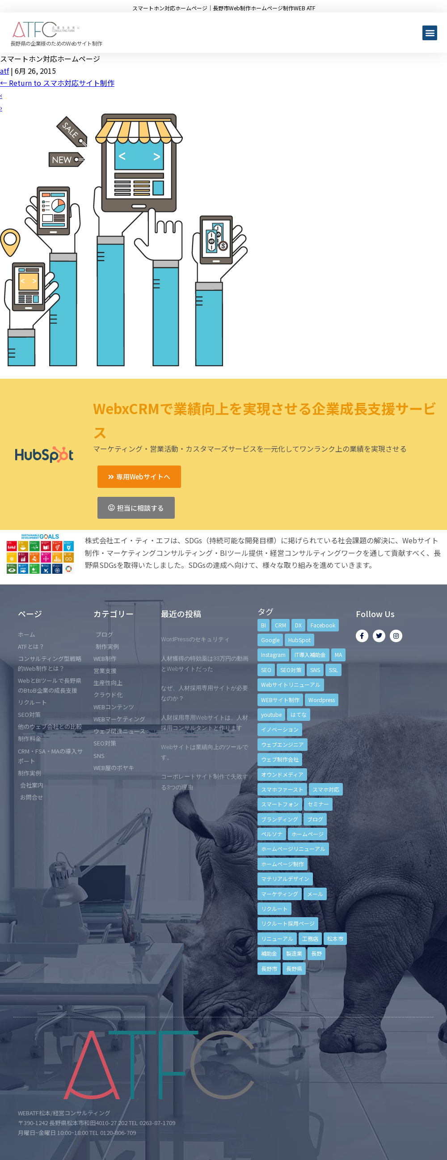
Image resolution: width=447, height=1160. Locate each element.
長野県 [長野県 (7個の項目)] (294, 968)
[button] (430, 33)
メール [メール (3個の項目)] (315, 894)
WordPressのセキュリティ (195, 639)
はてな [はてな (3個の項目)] (299, 714)
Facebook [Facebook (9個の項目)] (323, 625)
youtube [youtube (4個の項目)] (271, 714)
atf (4, 70)
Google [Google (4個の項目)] (270, 640)
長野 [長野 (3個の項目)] (316, 953)
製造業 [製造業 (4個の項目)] (294, 953)
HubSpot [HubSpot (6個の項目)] (299, 640)
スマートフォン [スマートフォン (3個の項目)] (280, 804)
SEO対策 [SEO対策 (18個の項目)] (290, 669)
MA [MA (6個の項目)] (338, 654)
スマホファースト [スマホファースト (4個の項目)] (282, 789)
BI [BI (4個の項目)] (263, 625)
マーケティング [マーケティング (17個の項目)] (279, 894)
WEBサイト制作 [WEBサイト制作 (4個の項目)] (280, 699)
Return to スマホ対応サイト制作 (57, 82)
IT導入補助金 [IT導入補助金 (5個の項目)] (310, 654)
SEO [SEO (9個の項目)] (266, 669)
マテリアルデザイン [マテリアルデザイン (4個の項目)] (285, 878)
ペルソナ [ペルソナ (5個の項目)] (272, 834)
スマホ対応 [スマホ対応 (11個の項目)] (325, 789)
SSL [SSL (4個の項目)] (333, 669)
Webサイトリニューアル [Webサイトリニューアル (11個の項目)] (290, 684)
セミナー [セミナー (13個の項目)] (318, 804)
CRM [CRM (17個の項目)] (280, 625)
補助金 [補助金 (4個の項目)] (269, 953)
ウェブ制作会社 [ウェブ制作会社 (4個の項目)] (280, 759)
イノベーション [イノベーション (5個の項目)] (280, 729)
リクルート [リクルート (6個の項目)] (274, 908)
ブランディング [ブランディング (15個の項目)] (279, 819)
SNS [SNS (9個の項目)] (315, 669)
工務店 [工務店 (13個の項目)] (310, 938)
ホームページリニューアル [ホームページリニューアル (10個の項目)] (293, 848)
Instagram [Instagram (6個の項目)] (273, 654)
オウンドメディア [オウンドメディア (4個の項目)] (282, 774)
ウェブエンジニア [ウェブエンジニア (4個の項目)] (282, 744)
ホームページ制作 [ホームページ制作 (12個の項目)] (282, 864)
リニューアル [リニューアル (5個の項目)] (277, 938)
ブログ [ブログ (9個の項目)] (315, 819)
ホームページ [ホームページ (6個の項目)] (307, 834)
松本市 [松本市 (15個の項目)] (335, 938)
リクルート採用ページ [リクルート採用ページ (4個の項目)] (288, 923)
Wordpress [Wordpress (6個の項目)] (321, 699)
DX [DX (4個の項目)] (298, 625)
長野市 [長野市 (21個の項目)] (269, 968)
